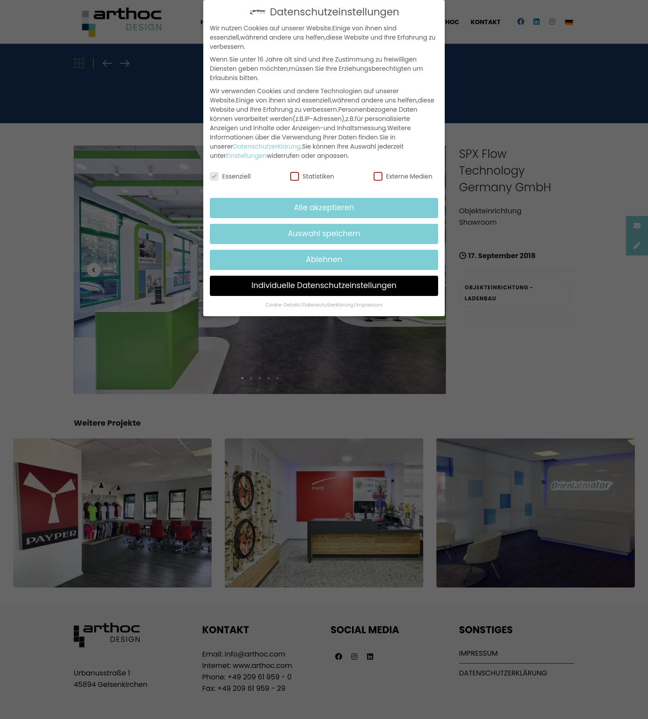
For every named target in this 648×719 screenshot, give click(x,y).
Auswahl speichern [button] (324, 231)
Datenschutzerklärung (267, 144)
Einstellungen (246, 153)
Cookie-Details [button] (282, 303)
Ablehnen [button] (324, 257)
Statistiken (312, 174)
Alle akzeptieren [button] (324, 206)
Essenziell (230, 174)
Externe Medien (403, 174)
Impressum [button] (369, 303)
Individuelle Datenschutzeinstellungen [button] (324, 283)
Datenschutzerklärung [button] (327, 303)
